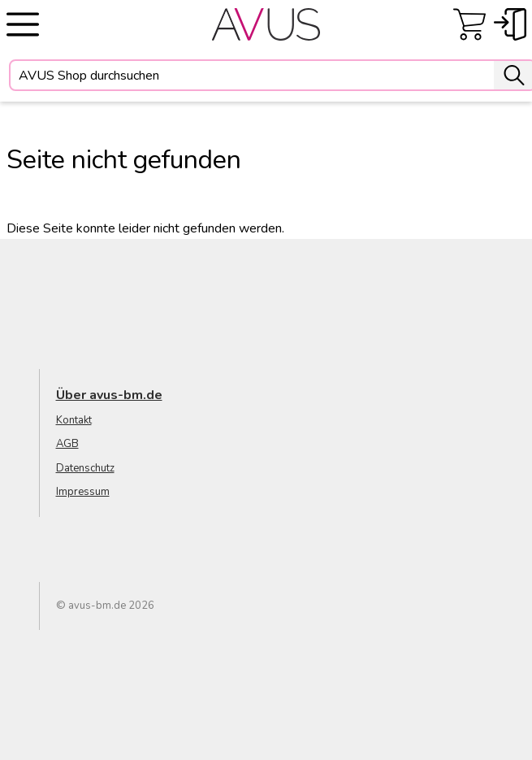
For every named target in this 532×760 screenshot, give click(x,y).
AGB (67, 443)
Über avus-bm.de (109, 395)
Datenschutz (85, 468)
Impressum (83, 491)
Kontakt (74, 420)
